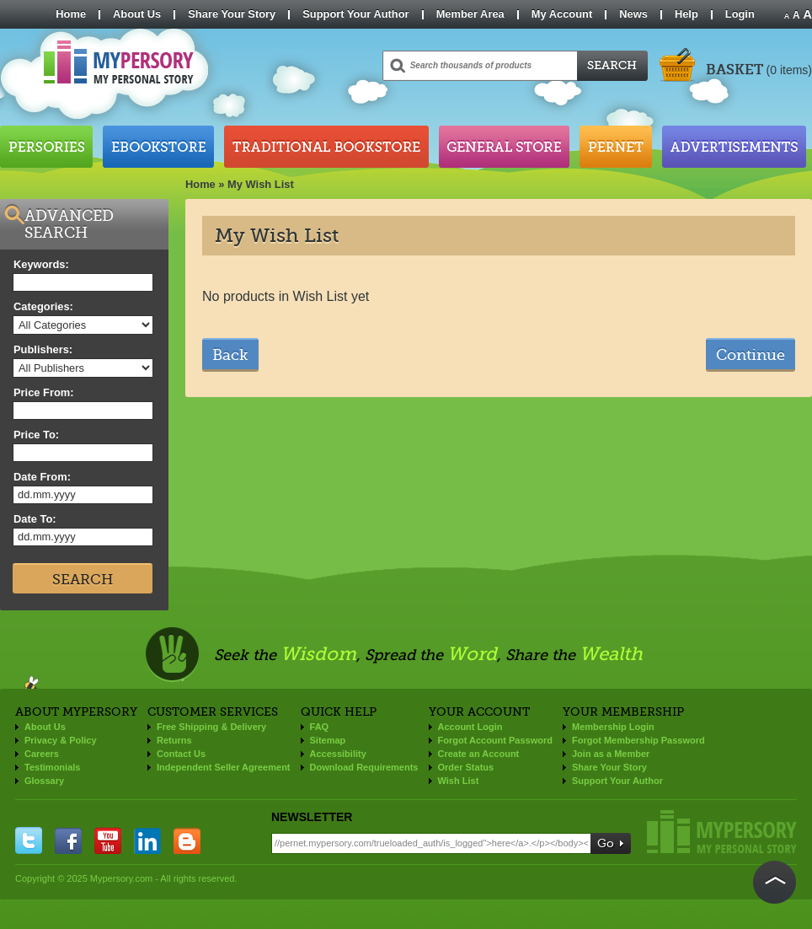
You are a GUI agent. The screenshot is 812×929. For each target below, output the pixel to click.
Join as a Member (610, 754)
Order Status (466, 767)
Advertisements (734, 147)
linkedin (147, 840)
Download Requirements (364, 767)
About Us (137, 14)
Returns (174, 740)
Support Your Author (355, 14)
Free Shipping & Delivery (211, 727)
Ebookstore (158, 147)
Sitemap (328, 740)
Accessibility (338, 754)
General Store (504, 147)
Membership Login (613, 727)
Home (71, 14)
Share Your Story (231, 14)
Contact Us (181, 754)
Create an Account (479, 754)
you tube (107, 840)
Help (686, 14)
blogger (187, 840)
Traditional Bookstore (326, 147)
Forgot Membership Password (638, 740)
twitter (28, 840)
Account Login (470, 727)
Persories (46, 147)
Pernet (616, 147)
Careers (41, 754)
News (633, 14)
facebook (68, 840)
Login (740, 14)
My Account (562, 14)
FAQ (319, 727)
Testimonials (52, 767)
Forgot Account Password (495, 740)
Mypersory (722, 831)
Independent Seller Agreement (224, 767)
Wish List (458, 781)
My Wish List (260, 184)
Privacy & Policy (60, 740)
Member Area (470, 14)
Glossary (44, 781)
